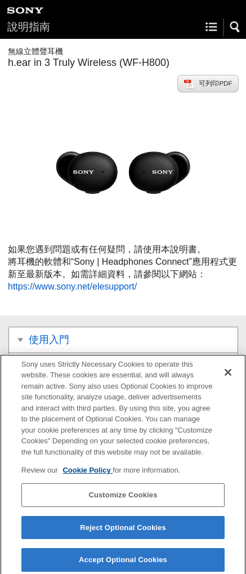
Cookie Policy (87, 473)
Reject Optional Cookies (123, 530)
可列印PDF (215, 83)
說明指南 (28, 27)
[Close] (228, 375)
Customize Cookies (122, 497)
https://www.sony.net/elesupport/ (72, 286)
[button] (235, 27)
